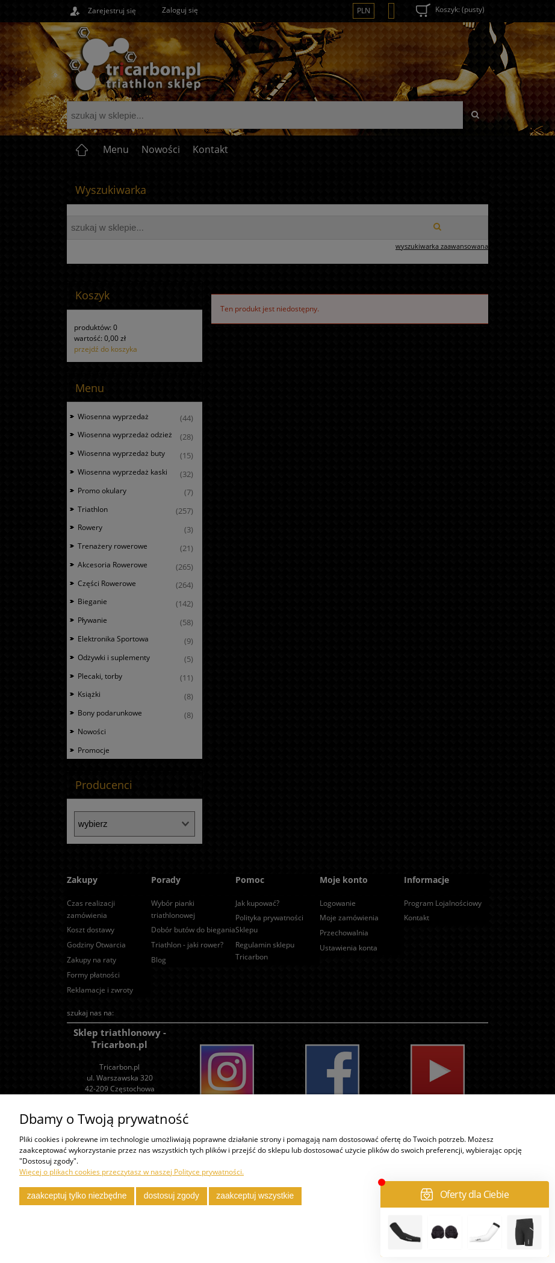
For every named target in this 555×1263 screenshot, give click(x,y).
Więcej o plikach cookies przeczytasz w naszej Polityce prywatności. (131, 1172)
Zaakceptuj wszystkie (255, 1195)
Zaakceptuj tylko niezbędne (77, 1195)
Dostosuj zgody (171, 1195)
